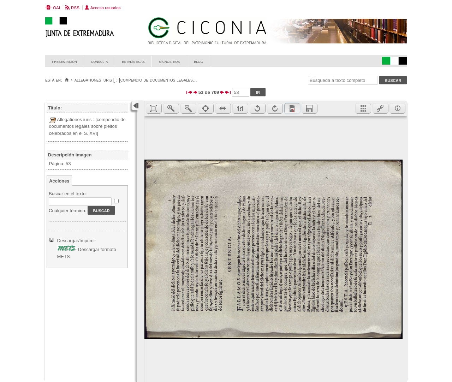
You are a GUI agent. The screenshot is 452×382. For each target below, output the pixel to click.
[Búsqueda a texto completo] (343, 80)
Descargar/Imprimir (76, 240)
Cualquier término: (67, 210)
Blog (198, 61)
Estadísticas (133, 61)
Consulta (99, 61)
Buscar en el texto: (68, 193)
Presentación (64, 61)
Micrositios (169, 61)
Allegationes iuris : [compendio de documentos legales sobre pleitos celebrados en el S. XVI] (87, 126)
